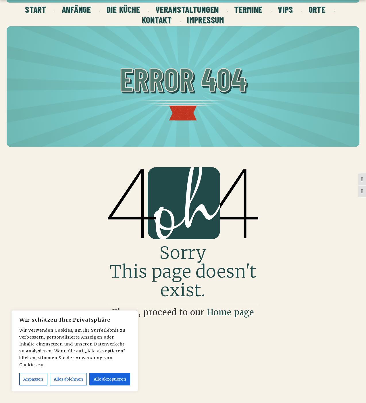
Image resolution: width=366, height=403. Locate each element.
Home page (230, 312)
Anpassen (33, 379)
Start (35, 9)
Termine (248, 9)
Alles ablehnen (68, 379)
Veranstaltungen (187, 9)
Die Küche (123, 9)
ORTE (317, 9)
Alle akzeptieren (110, 379)
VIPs (285, 9)
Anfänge (76, 9)
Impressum (205, 19)
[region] (74, 350)
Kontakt (157, 19)
